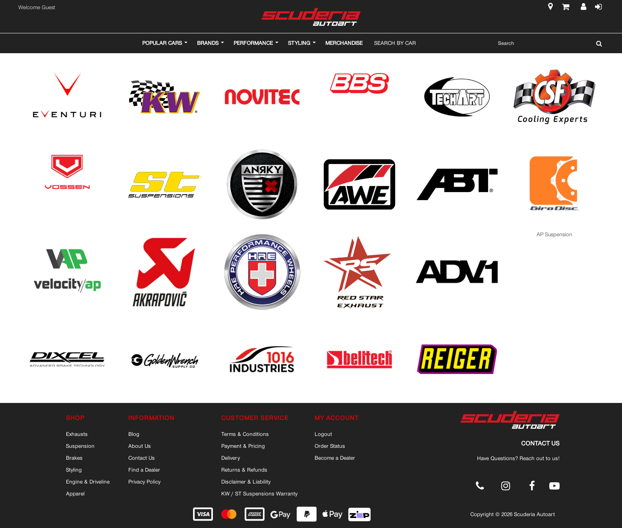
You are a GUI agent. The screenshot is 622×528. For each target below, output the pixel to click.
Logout (323, 434)
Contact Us (141, 458)
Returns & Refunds (244, 469)
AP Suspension (554, 234)
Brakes (74, 458)
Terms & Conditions (245, 434)
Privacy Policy (144, 481)
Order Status (330, 446)
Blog (133, 434)
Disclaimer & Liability (245, 481)
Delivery (230, 458)
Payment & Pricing (243, 446)
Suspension (80, 446)
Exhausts (77, 434)
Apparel (75, 493)
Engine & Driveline (88, 481)
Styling (74, 469)
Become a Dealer (335, 458)
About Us (139, 446)
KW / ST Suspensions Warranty (259, 493)
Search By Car (395, 43)
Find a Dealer (144, 469)
